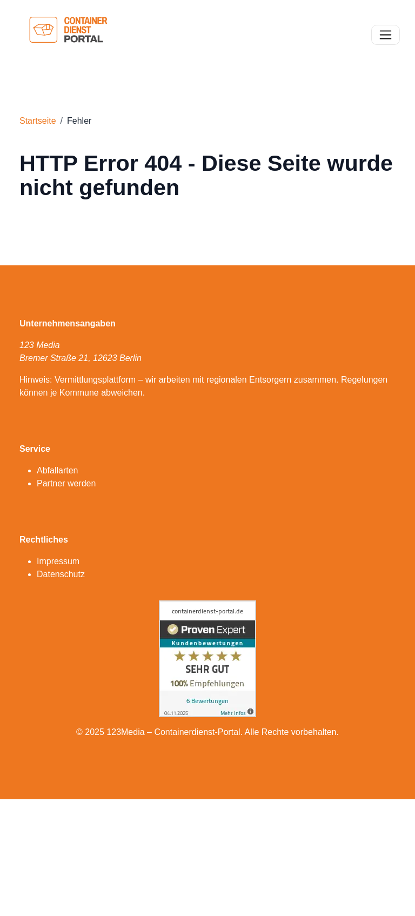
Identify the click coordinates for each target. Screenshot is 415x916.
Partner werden (66, 483)
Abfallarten (57, 470)
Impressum (58, 561)
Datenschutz (61, 574)
